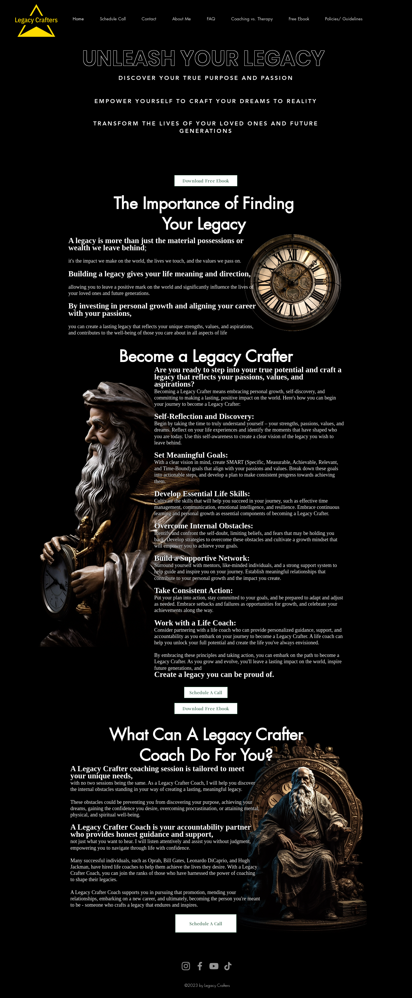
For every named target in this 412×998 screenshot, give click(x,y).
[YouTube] (213, 966)
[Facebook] (199, 966)
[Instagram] (185, 966)
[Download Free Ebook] (205, 180)
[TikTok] (227, 966)
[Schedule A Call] (206, 692)
